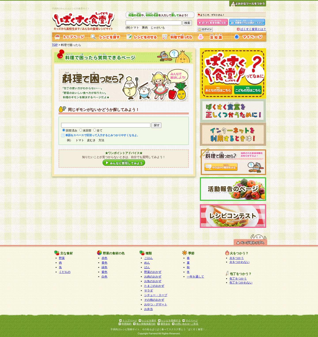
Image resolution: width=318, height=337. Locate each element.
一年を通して (195, 276)
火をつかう (236, 258)
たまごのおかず (154, 285)
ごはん (148, 258)
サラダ (148, 290)
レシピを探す (149, 320)
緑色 (104, 267)
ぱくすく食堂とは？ (253, 29)
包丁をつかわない (240, 282)
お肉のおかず (152, 276)
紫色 (104, 272)
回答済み (71, 130)
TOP (55, 44)
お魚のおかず (152, 281)
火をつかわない (239, 262)
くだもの (64, 272)
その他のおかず (154, 299)
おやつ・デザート (155, 304)
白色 (104, 276)
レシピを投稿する (171, 320)
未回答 (87, 130)
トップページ (129, 320)
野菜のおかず (152, 272)
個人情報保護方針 (146, 323)
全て (99, 130)
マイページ (192, 320)
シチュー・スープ (155, 295)
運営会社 (165, 323)
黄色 (104, 262)
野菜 (62, 258)
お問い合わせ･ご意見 (186, 323)
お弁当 (148, 309)
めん (147, 262)
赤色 (104, 258)
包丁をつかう (238, 278)
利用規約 (126, 323)
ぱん (147, 267)
